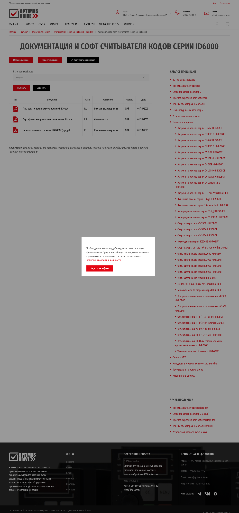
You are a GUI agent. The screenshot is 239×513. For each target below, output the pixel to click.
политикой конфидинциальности (103, 260)
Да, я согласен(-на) (100, 268)
